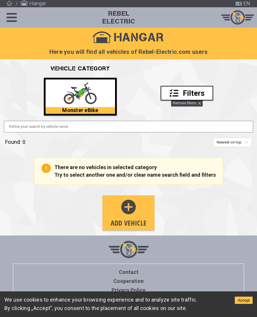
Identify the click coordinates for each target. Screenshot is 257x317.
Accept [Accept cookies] (244, 300)
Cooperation (128, 281)
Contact (128, 272)
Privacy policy (128, 290)
